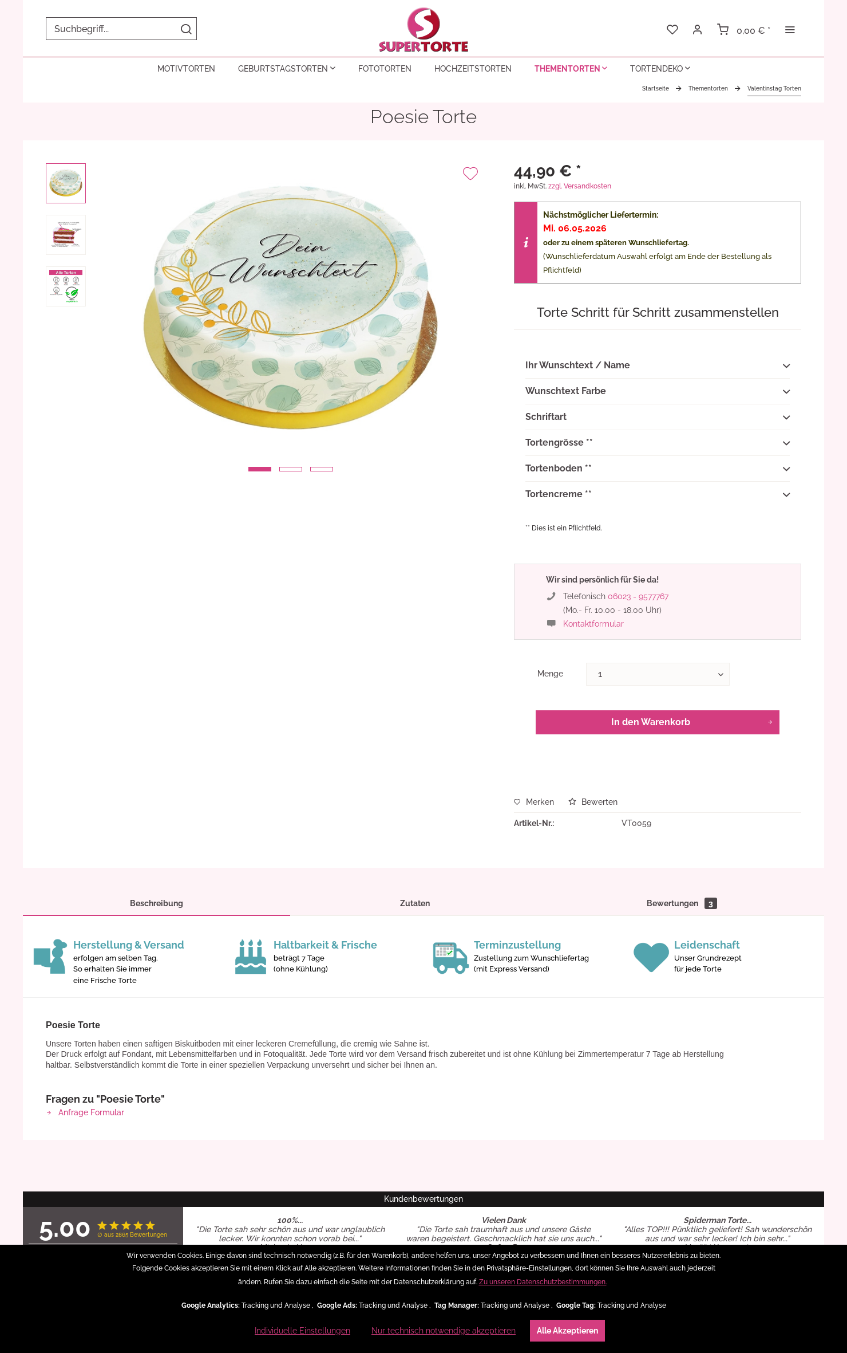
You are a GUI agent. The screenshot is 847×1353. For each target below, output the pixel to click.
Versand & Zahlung (524, 1172)
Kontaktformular (593, 623)
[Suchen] (186, 28)
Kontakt (524, 1155)
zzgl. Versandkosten (579, 186)
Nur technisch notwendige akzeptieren (443, 1330)
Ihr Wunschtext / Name (657, 366)
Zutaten (415, 903)
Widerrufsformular (323, 1172)
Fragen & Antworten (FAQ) (524, 1189)
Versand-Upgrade (324, 1207)
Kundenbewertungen (523, 1138)
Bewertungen (682, 903)
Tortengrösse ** (657, 443)
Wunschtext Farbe (657, 392)
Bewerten (593, 802)
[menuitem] (121, 28)
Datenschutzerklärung (323, 1138)
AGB (323, 1121)
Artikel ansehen (290, 1038)
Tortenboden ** (657, 469)
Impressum (323, 1189)
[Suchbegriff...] (121, 28)
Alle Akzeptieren (567, 1330)
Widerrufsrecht (323, 1155)
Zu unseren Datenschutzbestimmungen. (543, 1282)
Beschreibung (156, 903)
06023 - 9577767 (638, 596)
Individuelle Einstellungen (302, 1330)
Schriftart (657, 417)
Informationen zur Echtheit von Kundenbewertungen (523, 1215)
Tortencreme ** (657, 495)
